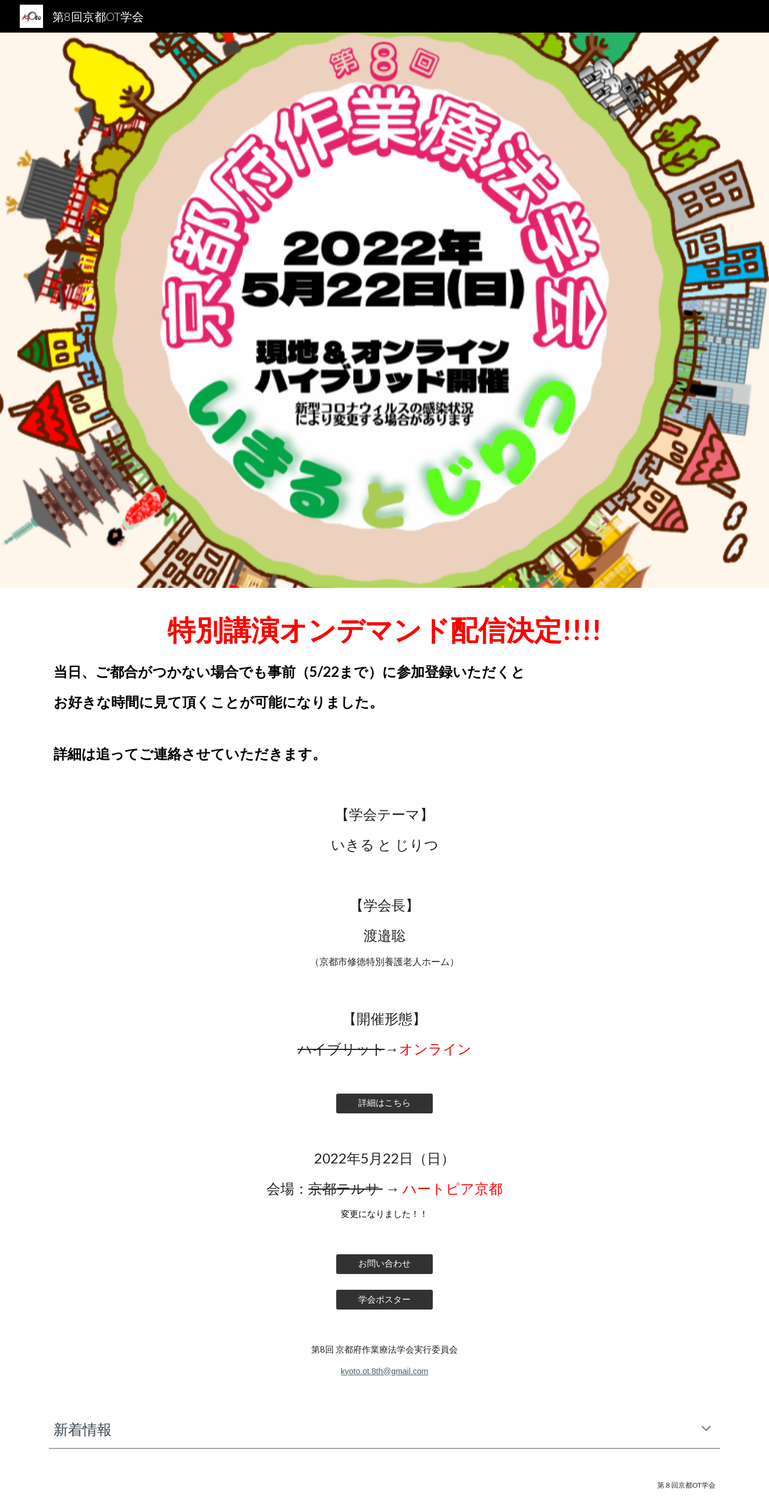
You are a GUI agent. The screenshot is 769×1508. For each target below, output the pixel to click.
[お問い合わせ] (384, 1264)
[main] (384, 685)
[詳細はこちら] (384, 1103)
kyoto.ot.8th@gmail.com (384, 1371)
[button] (706, 1429)
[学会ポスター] (384, 1300)
